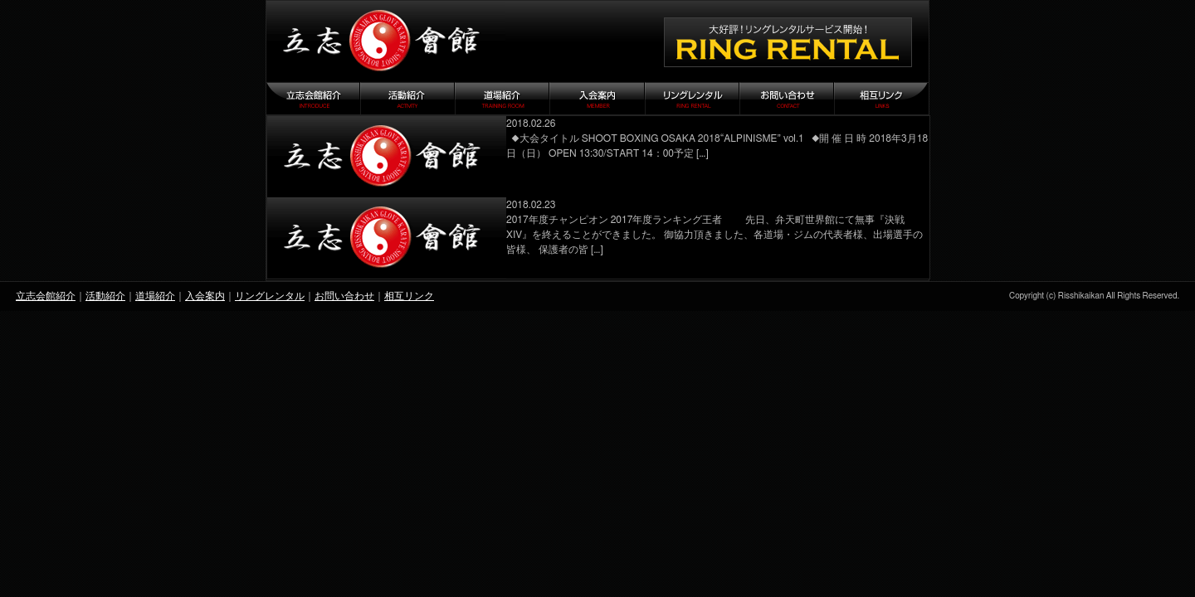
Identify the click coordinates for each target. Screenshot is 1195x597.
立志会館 (385, 41)
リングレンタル (270, 296)
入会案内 (205, 296)
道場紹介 (155, 296)
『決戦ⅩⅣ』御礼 (386, 238)
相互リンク (409, 296)
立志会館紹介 (46, 296)
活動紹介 (105, 296)
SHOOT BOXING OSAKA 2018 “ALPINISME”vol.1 (386, 156)
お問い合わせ (344, 296)
